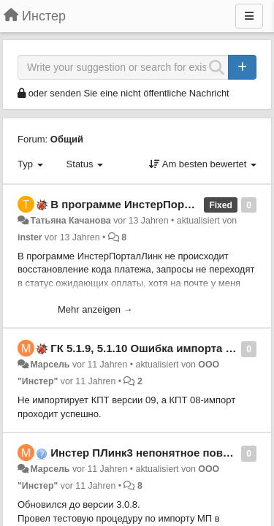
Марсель (49, 364)
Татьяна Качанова (70, 221)
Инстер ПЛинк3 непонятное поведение (155, 452)
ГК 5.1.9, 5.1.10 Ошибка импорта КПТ (148, 348)
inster (30, 237)
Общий (66, 139)
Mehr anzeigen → (95, 309)
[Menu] (249, 16)
